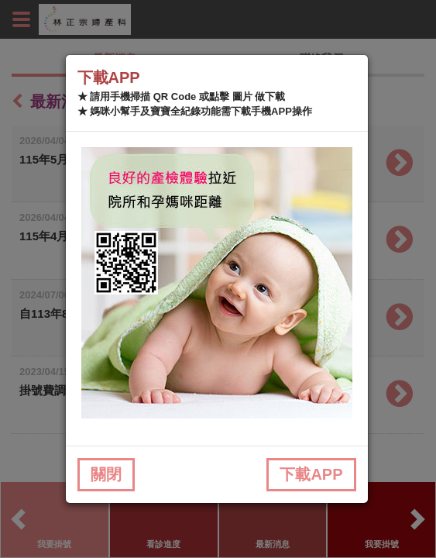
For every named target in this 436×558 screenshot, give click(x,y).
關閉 (106, 474)
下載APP (311, 474)
